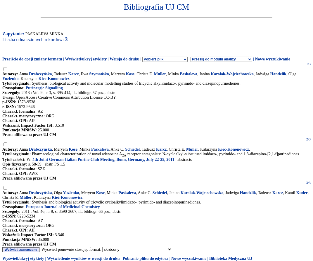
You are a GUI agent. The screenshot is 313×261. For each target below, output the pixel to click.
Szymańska (99, 74)
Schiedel (132, 149)
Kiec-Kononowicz (54, 78)
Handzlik (278, 74)
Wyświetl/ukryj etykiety (86, 59)
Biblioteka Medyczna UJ (230, 258)
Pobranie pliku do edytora (145, 258)
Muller (160, 74)
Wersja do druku (124, 59)
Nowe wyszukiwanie (272, 59)
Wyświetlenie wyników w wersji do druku (83, 258)
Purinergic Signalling (44, 88)
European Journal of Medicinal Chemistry (63, 207)
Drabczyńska (40, 74)
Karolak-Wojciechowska (232, 74)
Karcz (73, 74)
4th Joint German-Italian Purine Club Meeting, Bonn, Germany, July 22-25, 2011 (103, 159)
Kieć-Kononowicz (233, 149)
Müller (26, 197)
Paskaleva (188, 74)
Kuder (302, 193)
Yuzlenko (10, 78)
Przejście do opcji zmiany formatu (32, 59)
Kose (130, 74)
